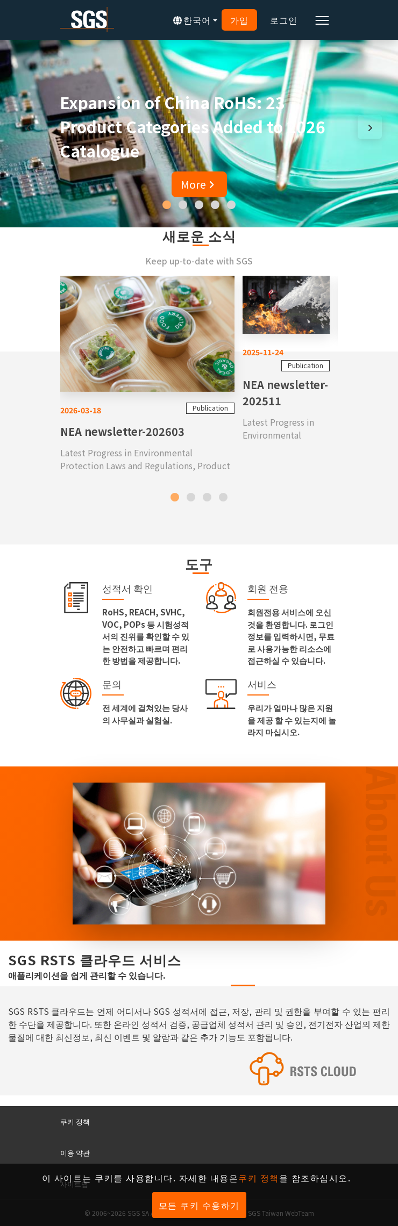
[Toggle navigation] (322, 20)
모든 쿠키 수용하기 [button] (199, 1205)
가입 (239, 19)
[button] (167, 205)
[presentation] (28, 127)
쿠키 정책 (75, 1121)
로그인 (283, 19)
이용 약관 (75, 1153)
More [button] (199, 184)
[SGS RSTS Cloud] (199, 1069)
